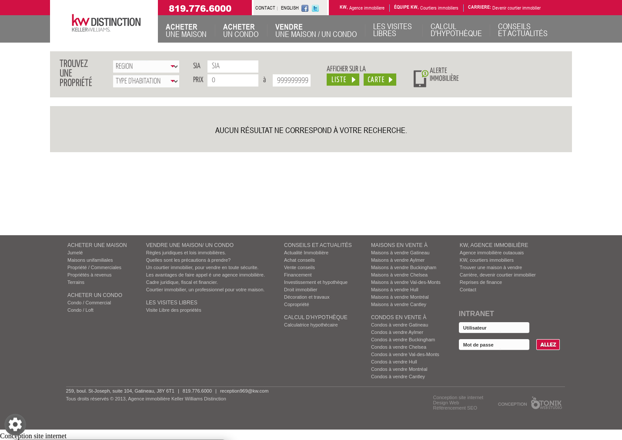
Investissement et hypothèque (316, 282)
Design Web (446, 402)
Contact (468, 289)
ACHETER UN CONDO (94, 295)
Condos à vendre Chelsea (398, 347)
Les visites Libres (171, 303)
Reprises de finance (481, 282)
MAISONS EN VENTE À (399, 245)
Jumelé (75, 252)
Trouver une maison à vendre (491, 267)
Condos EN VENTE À (398, 317)
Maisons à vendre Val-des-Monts (406, 282)
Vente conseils (299, 267)
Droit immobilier (300, 289)
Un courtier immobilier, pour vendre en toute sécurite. (202, 267)
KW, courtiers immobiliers (487, 260)
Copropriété (296, 304)
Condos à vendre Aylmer (397, 332)
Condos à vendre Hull (394, 361)
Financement (298, 274)
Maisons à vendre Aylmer (398, 260)
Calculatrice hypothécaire (311, 324)
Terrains (75, 282)
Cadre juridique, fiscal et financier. (182, 282)
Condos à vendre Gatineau (399, 324)
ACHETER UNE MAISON (97, 245)
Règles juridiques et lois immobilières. (186, 252)
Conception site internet (458, 397)
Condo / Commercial (89, 302)
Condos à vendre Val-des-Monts (405, 354)
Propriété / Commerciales (94, 267)
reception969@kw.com (244, 390)
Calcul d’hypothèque (316, 317)
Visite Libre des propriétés (173, 310)
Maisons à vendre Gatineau (400, 252)
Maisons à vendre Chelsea (399, 274)
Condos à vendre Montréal (399, 369)
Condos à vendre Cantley (398, 376)
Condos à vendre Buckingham (403, 339)
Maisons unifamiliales (90, 260)
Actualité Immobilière (306, 252)
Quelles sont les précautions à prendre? (188, 260)
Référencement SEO (455, 407)
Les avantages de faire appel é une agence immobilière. (205, 274)
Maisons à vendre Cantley (398, 304)
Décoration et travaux (307, 297)
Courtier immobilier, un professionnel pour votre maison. (205, 289)
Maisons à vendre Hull (394, 289)
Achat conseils (299, 260)
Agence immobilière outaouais (492, 252)
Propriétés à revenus (89, 274)
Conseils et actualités (318, 245)
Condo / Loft (80, 310)
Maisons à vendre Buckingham (403, 267)
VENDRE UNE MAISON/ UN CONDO (190, 245)
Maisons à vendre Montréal (400, 297)
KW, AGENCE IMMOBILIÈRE (494, 245)
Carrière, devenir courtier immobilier (498, 274)
